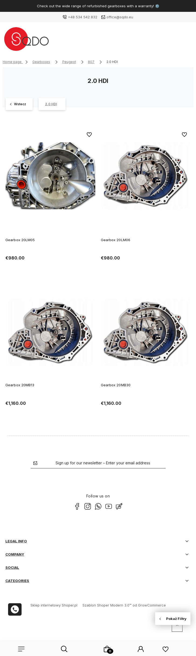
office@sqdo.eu (119, 17)
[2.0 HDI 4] (52, 104)
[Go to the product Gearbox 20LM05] (50, 175)
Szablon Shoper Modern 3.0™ (107, 605)
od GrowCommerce (149, 605)
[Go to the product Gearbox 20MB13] (50, 332)
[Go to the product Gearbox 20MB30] (146, 332)
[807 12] (19, 104)
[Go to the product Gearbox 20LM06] (146, 175)
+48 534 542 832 (82, 17)
